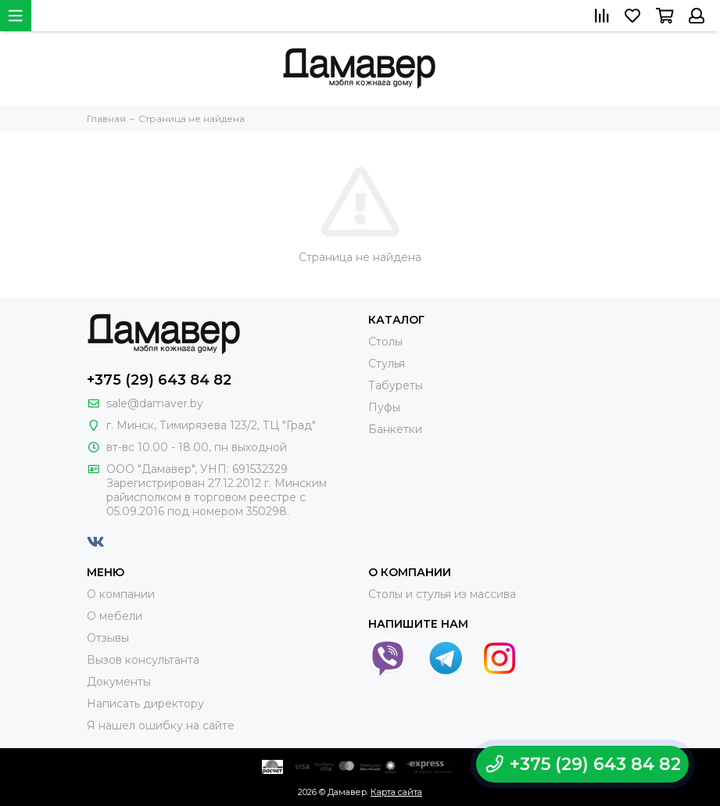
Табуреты (395, 385)
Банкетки (395, 429)
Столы (385, 342)
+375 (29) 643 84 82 (159, 380)
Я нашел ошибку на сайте (161, 725)
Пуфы (384, 407)
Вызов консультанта (143, 660)
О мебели (114, 616)
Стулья (386, 363)
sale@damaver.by (154, 403)
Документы (119, 682)
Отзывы (108, 638)
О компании (121, 594)
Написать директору (145, 704)
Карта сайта (396, 791)
